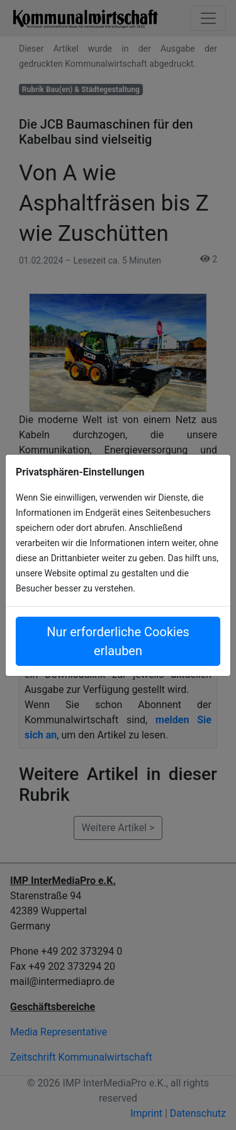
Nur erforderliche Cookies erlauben (118, 641)
